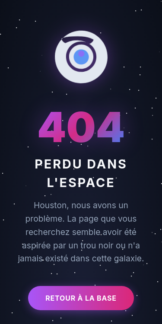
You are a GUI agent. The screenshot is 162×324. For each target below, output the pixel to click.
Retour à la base (81, 298)
